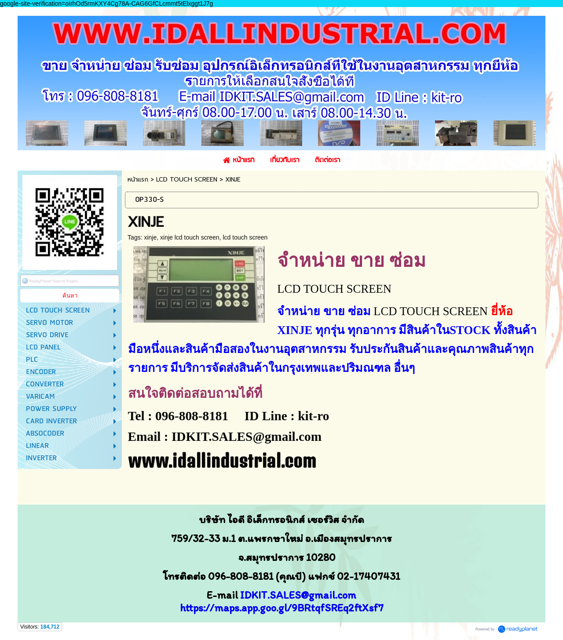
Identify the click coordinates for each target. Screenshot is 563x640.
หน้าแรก (138, 179)
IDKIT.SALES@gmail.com (298, 595)
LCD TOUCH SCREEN (186, 179)
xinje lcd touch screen (189, 237)
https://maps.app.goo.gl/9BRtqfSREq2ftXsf (279, 607)
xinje (150, 237)
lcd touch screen (245, 237)
